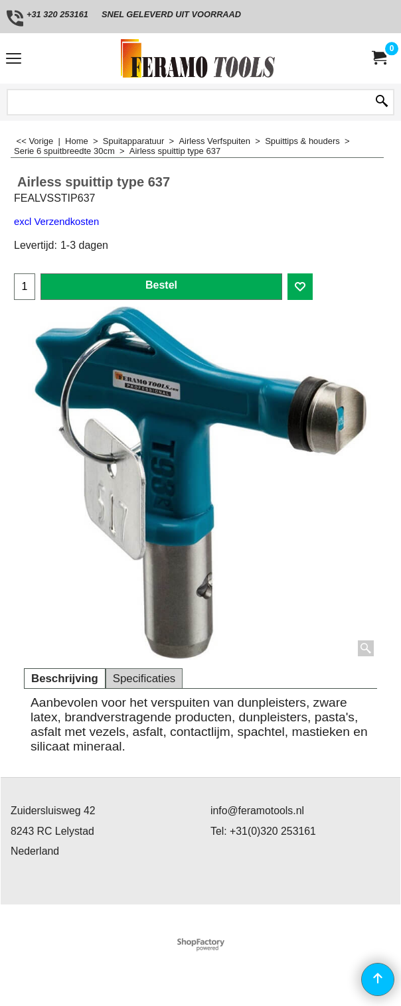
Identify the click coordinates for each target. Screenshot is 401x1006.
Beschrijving (64, 678)
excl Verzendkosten (56, 221)
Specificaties (144, 678)
